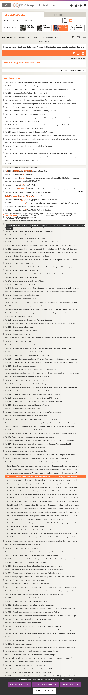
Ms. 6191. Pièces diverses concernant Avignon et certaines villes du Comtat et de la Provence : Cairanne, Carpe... (41, 103)
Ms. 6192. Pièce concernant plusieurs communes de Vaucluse (26, 107)
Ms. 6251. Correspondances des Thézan (18, 316)
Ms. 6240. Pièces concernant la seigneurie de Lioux (22, 277)
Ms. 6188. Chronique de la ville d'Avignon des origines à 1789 (26, 93)
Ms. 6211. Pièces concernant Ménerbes (18, 174)
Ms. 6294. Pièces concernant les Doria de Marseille (22, 545)
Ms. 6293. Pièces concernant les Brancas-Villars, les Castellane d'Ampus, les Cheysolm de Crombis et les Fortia (41, 541)
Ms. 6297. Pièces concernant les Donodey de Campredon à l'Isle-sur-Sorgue (31, 555)
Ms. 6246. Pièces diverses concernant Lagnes (20, 299)
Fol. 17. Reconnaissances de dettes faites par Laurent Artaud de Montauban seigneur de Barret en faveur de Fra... (43, 473)
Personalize (71, 684)
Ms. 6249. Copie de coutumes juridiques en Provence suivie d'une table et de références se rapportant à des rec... (42, 309)
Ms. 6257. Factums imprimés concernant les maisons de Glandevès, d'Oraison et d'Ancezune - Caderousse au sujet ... (41, 338)
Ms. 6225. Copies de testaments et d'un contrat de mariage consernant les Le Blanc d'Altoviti (37, 224)
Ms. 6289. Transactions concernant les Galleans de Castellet (26, 451)
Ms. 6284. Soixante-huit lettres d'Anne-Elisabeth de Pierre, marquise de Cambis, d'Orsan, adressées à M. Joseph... (41, 433)
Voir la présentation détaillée (70, 70)
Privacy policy (44, 691)
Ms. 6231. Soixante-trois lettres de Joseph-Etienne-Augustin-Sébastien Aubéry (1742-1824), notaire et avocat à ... (41, 245)
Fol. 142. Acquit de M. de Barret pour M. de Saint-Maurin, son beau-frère (32, 530)
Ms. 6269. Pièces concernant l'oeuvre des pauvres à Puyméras (26, 380)
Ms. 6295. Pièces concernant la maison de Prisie (21, 548)
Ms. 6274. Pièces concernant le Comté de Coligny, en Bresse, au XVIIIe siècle (31, 398)
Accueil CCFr (6, 37)
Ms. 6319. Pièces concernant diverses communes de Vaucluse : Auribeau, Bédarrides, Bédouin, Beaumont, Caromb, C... (41, 630)
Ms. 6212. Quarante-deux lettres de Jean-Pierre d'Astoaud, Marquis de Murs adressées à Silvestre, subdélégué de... (41, 178)
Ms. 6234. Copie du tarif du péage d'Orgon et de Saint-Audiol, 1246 (28, 256)
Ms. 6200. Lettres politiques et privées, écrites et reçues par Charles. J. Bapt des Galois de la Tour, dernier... (41, 135)
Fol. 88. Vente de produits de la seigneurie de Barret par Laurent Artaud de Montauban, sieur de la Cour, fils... (43, 494)
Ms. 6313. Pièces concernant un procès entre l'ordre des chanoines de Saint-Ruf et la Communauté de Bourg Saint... (41, 608)
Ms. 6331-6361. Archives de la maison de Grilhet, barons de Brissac (28, 672)
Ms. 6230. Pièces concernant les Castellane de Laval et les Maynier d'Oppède (31, 242)
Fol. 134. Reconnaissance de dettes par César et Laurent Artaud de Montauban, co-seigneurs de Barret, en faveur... (43, 523)
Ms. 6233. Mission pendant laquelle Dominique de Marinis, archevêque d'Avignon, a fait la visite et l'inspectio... (42, 252)
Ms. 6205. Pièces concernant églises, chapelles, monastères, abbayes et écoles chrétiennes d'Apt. (39, 153)
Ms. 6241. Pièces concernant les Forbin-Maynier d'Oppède (25, 281)
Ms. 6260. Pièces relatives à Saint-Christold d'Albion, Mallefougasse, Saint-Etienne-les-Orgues (38, 348)
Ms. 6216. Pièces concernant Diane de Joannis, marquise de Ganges (28, 192)
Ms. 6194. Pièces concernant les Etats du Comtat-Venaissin (25, 114)
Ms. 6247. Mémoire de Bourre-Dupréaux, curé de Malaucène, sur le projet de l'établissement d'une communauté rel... (42, 302)
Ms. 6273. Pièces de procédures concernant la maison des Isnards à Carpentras (32, 394)
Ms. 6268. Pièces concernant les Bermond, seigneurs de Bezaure (27, 377)
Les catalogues (15, 15)
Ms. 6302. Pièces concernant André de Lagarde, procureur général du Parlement (33, 573)
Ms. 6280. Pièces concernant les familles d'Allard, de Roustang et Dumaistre (31, 419)
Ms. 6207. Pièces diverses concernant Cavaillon (21, 160)
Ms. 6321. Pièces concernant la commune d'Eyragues (23, 637)
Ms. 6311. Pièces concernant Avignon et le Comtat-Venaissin (26, 601)
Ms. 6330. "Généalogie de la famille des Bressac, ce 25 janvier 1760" (28, 669)
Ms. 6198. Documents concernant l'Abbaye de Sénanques (25, 128)
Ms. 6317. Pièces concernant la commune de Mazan (23, 623)
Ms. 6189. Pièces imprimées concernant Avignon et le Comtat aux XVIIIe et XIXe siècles (35, 96)
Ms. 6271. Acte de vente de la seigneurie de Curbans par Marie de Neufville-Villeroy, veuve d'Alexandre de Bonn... (42, 387)
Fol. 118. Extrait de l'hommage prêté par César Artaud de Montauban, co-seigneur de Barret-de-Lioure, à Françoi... (43, 508)
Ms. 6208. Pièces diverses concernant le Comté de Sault (24, 164)
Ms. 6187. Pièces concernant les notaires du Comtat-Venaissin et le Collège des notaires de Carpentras (41, 89)
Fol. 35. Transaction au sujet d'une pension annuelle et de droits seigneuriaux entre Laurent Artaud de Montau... (43, 480)
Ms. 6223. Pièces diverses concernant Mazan (20, 217)
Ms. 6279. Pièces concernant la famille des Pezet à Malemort (26, 416)
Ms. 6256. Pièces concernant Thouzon (18, 334)
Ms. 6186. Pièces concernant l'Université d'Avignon (22, 86)
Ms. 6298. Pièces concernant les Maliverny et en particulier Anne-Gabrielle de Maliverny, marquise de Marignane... (41, 559)
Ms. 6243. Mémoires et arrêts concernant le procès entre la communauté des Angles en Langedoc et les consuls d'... (42, 288)
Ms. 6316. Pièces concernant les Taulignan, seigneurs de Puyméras (28, 619)
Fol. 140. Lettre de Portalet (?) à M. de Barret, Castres (25, 526)
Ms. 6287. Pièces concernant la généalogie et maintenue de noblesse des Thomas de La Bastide (38, 444)
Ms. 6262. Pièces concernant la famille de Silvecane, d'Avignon (27, 355)
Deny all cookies (45, 684)
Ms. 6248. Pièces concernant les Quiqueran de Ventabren (24, 306)
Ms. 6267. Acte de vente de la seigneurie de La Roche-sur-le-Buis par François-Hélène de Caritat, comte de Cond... (42, 373)
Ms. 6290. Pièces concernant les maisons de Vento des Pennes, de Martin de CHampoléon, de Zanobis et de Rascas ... (41, 455)
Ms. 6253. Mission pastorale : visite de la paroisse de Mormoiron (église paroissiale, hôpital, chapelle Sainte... (42, 323)
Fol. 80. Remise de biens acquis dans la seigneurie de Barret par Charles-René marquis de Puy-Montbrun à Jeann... (43, 491)
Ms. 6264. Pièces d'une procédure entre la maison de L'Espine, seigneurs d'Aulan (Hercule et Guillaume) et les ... (42, 362)
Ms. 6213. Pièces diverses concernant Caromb (21, 181)
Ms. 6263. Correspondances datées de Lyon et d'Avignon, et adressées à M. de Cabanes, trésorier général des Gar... (41, 359)
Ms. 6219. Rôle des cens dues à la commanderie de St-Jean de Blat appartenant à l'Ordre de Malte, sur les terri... (42, 203)
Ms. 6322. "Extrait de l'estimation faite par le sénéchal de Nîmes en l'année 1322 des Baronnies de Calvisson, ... (42, 640)
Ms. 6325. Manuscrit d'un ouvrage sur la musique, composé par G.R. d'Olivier (32, 651)
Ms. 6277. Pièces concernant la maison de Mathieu (22, 408)
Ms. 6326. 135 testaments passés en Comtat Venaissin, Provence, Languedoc (31, 654)
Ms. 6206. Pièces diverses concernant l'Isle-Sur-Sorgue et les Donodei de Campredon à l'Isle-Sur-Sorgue (41, 157)
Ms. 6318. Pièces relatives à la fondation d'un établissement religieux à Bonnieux (33, 626)
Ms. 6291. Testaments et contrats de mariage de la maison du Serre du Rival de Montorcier (36, 458)
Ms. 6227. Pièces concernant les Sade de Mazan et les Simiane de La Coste (30, 231)
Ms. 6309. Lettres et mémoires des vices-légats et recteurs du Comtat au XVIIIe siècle (34, 594)
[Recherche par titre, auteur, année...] (41, 20)
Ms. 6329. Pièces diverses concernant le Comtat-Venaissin (25, 665)
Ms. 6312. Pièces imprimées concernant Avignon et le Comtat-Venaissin (30, 605)
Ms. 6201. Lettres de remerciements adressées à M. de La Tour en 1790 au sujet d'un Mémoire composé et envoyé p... (41, 139)
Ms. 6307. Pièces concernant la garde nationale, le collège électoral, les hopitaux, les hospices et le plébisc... (41, 587)
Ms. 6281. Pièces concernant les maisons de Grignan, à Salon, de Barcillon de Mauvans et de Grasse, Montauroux (41, 423)
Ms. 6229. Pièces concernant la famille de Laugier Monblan (25, 238)
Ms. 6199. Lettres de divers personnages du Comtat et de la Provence (29, 132)
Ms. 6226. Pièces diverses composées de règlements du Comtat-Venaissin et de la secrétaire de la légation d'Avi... (41, 228)
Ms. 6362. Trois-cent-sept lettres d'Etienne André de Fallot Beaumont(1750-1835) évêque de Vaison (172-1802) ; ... (41, 676)
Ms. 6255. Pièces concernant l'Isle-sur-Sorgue (21, 330)
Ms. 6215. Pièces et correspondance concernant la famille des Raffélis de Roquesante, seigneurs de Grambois (41, 189)
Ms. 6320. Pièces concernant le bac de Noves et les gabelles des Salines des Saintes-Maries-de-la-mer (40, 633)
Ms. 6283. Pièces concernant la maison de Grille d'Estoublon (26, 430)
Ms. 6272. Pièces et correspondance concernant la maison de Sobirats (29, 391)
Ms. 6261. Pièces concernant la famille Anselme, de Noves (25, 352)
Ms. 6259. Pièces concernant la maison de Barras (22, 345)
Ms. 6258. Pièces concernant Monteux (18, 341)
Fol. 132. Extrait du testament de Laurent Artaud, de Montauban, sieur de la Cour (35, 519)
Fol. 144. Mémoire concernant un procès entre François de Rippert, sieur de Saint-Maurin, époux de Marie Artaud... (43, 533)
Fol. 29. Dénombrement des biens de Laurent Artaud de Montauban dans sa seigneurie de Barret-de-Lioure (43, 476)
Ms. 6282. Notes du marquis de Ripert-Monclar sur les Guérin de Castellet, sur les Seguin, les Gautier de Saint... (41, 426)
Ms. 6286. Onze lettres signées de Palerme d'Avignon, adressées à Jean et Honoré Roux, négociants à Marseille (41, 440)
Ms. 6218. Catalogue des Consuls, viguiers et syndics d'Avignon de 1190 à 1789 (32, 199)
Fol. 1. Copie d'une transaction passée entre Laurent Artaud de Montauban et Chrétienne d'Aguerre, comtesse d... (43, 466)
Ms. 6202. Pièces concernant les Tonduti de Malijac (22, 142)
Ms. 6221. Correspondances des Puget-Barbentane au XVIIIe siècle (28, 210)
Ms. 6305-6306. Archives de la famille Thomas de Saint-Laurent (27, 584)
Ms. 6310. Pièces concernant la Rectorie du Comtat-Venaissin (26, 598)
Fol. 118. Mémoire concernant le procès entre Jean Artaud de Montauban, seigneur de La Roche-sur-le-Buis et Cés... (43, 512)
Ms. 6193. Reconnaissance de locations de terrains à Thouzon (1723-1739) (30, 111)
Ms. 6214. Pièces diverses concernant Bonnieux (21, 185)
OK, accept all (19, 684)
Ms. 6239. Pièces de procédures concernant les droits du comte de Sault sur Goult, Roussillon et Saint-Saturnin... (41, 274)
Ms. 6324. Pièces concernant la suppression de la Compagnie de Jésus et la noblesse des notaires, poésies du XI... (41, 647)
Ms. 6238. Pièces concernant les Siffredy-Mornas (21, 270)
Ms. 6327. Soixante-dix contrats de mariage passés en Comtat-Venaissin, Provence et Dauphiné (38, 658)
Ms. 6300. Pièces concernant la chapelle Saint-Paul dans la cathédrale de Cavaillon (34, 566)
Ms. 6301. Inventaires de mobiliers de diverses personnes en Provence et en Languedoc (35, 569)
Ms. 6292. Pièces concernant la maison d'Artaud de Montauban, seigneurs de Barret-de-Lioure (38, 462)
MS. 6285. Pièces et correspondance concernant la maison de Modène (29, 437)
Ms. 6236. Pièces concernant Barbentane (19, 263)
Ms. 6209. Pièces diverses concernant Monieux (21, 167)
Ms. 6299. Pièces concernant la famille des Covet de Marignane (27, 562)
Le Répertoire (55, 14)
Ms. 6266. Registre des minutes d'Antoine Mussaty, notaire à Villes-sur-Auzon (31, 369)
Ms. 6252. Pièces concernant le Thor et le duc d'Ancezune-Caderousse (29, 320)
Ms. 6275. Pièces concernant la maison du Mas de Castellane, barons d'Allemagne (33, 401)
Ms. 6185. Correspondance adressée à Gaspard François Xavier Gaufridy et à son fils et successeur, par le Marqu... (41, 82)
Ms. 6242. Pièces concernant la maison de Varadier (22, 284)
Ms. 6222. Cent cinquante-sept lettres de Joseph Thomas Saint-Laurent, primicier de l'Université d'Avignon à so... (41, 213)
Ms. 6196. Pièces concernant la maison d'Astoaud (22, 121)
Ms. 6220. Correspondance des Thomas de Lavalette (23, 206)
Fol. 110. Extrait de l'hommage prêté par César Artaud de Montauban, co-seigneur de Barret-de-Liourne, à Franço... (43, 505)
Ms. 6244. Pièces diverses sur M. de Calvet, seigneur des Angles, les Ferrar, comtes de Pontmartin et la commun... (41, 291)
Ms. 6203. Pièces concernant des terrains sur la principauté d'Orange (29, 146)
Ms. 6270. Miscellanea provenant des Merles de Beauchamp (25, 384)
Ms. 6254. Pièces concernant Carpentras (19, 327)
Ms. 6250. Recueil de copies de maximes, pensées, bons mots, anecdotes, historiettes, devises (37, 313)
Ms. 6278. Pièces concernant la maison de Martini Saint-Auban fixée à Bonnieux (33, 412)
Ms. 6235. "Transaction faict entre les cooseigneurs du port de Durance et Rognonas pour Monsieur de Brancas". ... (42, 260)
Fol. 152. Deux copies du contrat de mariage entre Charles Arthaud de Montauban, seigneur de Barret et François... (43, 537)
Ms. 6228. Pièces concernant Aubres (17, 235)
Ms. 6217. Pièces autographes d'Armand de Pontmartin (24, 196)
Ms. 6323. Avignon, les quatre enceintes (18, 644)
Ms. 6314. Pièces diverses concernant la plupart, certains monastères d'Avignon (32, 612)
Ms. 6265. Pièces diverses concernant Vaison (20, 366)
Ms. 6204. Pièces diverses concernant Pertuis (20, 150)
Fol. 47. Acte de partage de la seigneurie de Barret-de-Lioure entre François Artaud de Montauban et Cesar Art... (43, 484)
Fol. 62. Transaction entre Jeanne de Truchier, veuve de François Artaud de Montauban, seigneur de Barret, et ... (43, 487)
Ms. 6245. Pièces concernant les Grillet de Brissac (22, 295)
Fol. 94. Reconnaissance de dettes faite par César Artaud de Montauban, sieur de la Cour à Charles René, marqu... (43, 498)
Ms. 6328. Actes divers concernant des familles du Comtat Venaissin (28, 662)
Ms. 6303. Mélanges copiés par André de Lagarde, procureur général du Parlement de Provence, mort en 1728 (42, 576)
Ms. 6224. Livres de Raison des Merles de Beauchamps (23, 221)
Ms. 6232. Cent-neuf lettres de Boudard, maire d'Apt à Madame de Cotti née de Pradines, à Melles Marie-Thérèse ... (41, 249)
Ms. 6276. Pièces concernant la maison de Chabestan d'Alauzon (27, 405)
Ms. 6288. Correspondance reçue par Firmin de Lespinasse (25, 447)
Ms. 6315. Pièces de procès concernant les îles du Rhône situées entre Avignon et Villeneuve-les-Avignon (41, 615)
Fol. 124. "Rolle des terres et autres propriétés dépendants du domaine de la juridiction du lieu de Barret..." (43, 516)
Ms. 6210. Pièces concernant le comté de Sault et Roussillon (26, 171)
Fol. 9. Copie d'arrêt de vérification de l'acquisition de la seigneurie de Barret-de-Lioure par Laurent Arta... (43, 469)
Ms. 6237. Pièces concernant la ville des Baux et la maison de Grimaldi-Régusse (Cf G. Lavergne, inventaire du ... (41, 267)
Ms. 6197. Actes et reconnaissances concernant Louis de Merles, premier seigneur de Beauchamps (39, 125)
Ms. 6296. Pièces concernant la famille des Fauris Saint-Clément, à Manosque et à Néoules (36, 552)
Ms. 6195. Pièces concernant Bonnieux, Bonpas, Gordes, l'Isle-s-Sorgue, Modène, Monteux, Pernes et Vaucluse (41, 118)
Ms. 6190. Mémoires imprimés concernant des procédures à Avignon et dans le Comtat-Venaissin (38, 100)
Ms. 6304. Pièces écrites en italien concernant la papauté (25, 580)
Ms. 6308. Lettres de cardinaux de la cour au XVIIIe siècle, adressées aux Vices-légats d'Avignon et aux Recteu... (41, 591)
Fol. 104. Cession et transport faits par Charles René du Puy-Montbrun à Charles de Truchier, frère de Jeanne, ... (43, 501)
